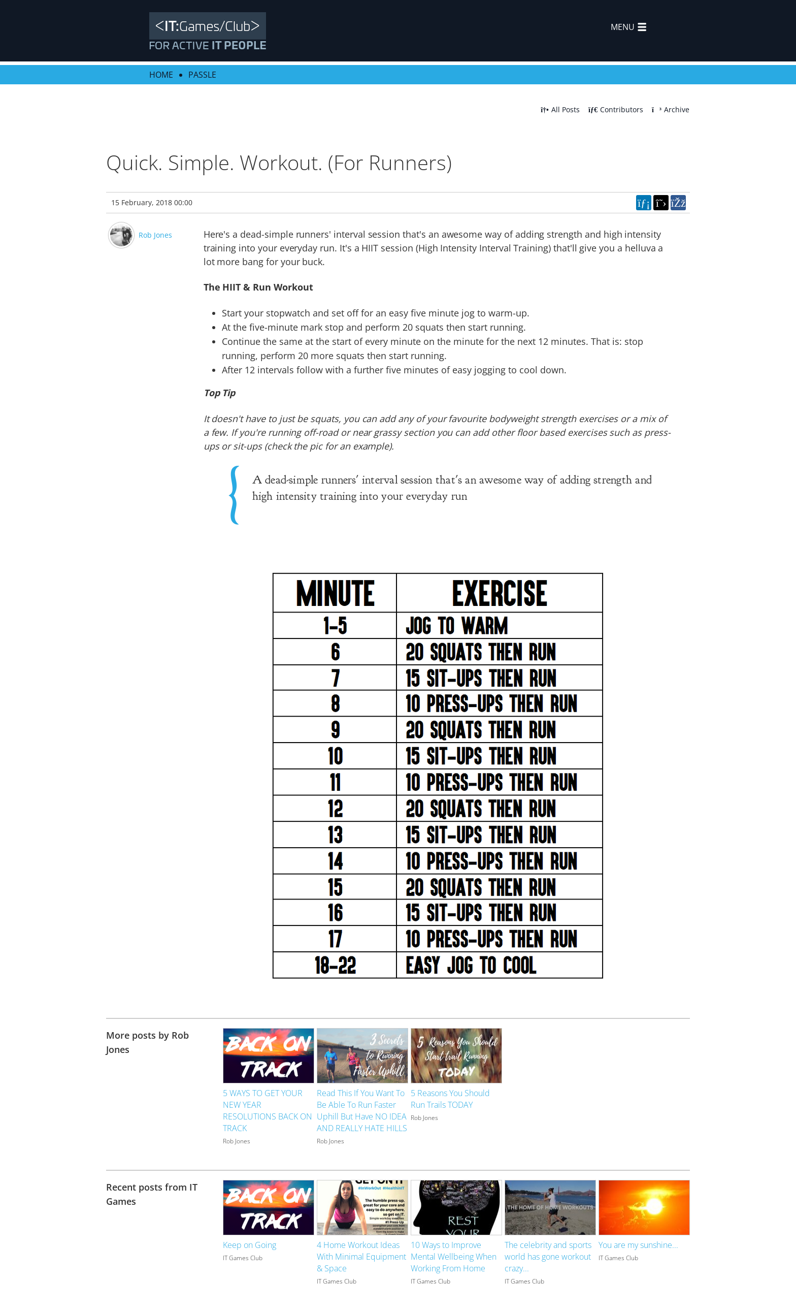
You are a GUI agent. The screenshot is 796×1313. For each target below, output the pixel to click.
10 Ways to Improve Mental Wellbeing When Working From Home (453, 1256)
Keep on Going (249, 1245)
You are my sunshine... (638, 1245)
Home (161, 74)
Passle (202, 74)
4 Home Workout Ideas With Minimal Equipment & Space (361, 1256)
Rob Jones (155, 235)
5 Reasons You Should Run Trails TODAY (450, 1098)
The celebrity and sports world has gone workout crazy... (548, 1256)
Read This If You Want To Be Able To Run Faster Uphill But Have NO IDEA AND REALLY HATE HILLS (362, 1110)
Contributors (615, 109)
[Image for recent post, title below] (268, 1207)
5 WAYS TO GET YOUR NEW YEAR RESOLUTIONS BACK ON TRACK (267, 1110)
